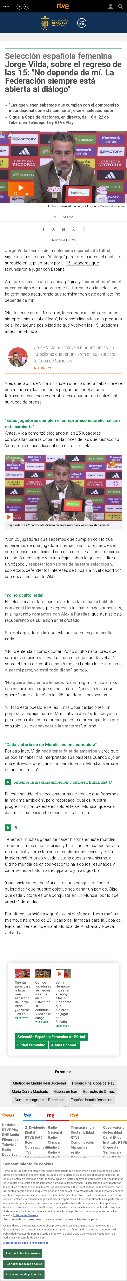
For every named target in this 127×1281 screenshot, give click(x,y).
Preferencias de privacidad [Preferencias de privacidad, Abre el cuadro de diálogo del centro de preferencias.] (24, 1274)
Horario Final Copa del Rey (93, 1083)
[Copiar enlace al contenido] (83, 228)
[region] (63, 1219)
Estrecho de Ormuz (99, 1091)
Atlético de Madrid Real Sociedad (39, 1083)
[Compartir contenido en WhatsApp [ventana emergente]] (73, 228)
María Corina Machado (30, 1091)
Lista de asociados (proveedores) (25, 1242)
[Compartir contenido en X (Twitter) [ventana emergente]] (54, 228)
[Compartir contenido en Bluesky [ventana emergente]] (63, 228)
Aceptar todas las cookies (23, 1253)
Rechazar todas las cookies (24, 1263)
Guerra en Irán (65, 1091)
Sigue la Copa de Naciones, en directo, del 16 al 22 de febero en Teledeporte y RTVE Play (59, 120)
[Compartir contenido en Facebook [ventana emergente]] (44, 228)
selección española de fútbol (82, 250)
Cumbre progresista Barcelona (40, 1100)
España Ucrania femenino (91, 1100)
